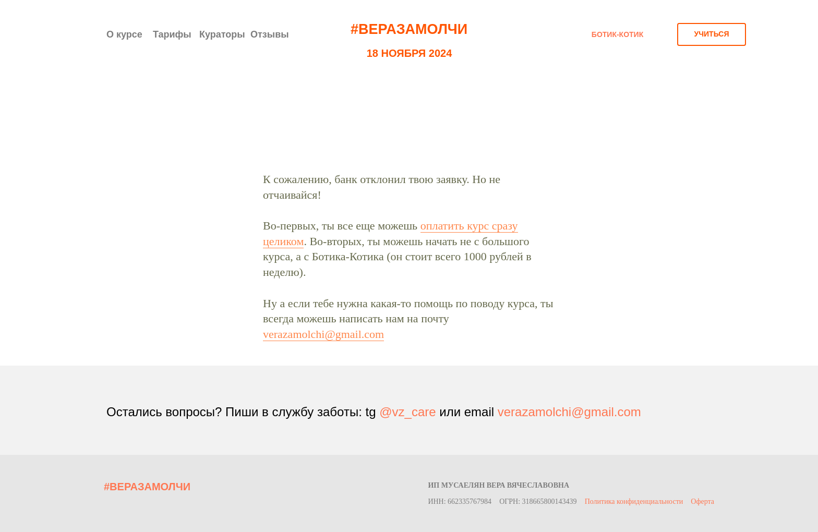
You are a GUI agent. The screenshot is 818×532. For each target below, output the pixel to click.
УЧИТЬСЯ (711, 34)
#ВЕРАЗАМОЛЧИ (409, 29)
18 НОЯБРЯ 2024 (409, 53)
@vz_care (407, 412)
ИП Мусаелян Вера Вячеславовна (498, 485)
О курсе (124, 34)
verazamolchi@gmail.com (323, 334)
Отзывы (269, 34)
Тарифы (172, 34)
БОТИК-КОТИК (617, 34)
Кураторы (222, 34)
